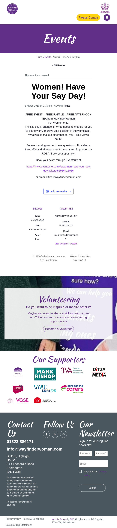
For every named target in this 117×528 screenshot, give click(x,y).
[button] (107, 17)
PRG (72, 519)
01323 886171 (20, 441)
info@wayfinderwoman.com (34, 449)
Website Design (59, 519)
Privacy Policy (13, 519)
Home (39, 57)
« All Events (58, 65)
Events (48, 57)
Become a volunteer (58, 329)
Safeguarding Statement (19, 525)
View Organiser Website (66, 244)
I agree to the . (95, 473)
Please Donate (88, 17)
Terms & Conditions (33, 519)
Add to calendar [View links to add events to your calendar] (59, 191)
